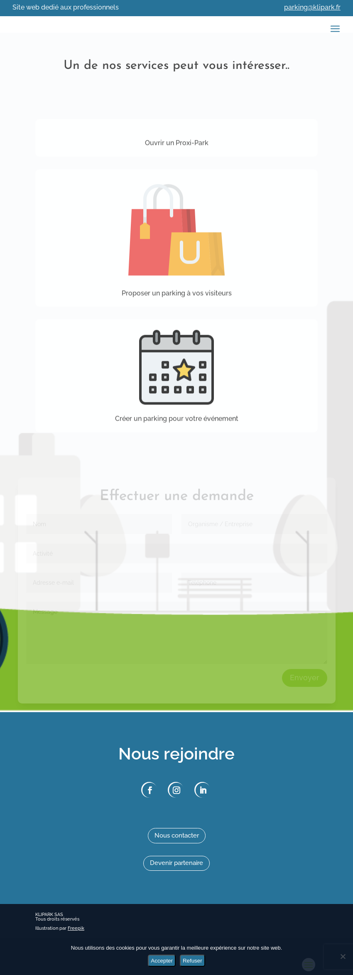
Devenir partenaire (176, 863)
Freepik (76, 928)
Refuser (192, 961)
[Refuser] (342, 956)
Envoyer (304, 683)
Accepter (162, 961)
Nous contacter (176, 835)
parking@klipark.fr (312, 7)
